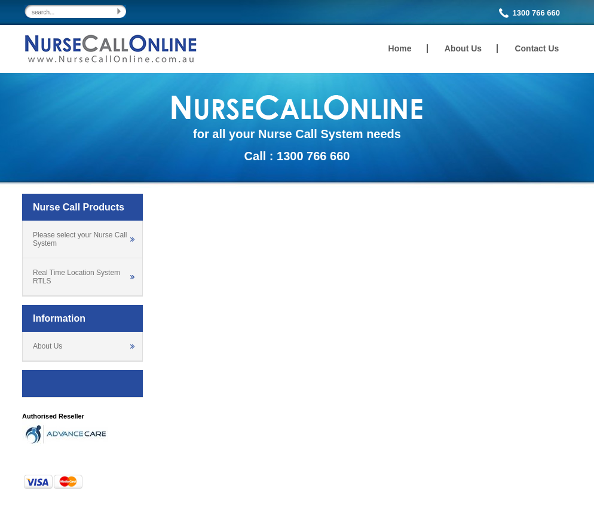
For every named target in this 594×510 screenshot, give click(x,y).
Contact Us (537, 48)
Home (400, 48)
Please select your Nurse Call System (80, 239)
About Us (463, 48)
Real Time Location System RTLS (76, 276)
